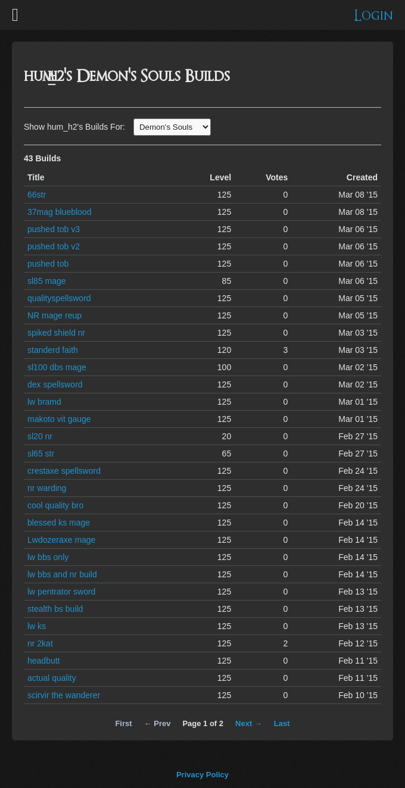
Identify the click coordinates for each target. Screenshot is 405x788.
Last (282, 723)
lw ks (36, 626)
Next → (248, 723)
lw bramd (44, 401)
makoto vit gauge (59, 419)
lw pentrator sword (61, 591)
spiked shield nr (56, 332)
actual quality (51, 678)
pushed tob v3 (53, 229)
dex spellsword (55, 384)
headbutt (43, 660)
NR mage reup (54, 315)
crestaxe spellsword (64, 471)
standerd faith (52, 350)
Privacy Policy (202, 774)
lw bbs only (47, 557)
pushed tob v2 (53, 246)
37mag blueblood (59, 212)
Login (373, 16)
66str (36, 194)
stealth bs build (55, 609)
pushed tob (47, 263)
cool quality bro (55, 505)
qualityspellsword (59, 298)
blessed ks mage (58, 522)
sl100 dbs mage (56, 367)
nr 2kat (40, 643)
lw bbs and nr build (62, 574)
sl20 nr (39, 436)
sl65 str (40, 453)
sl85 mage (46, 281)
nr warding (46, 488)
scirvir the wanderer (63, 695)
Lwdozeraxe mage (61, 540)
